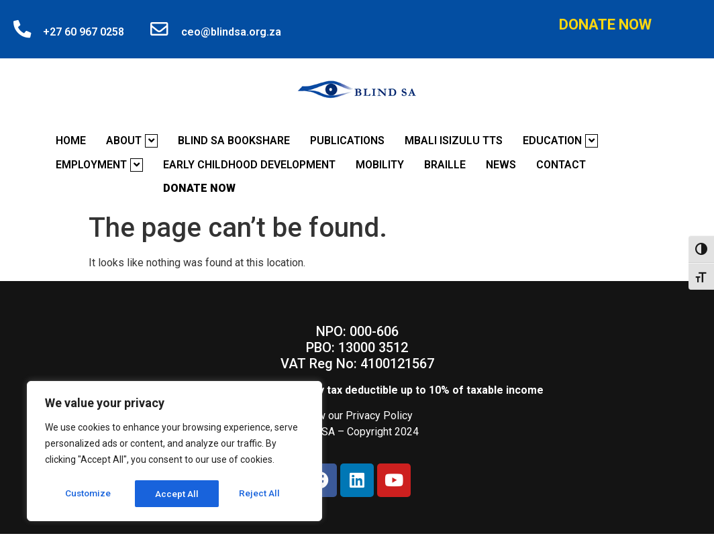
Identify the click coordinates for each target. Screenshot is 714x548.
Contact (561, 164)
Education (560, 141)
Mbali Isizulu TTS (454, 140)
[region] (174, 452)
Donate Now (605, 24)
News (501, 164)
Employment (99, 165)
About (132, 141)
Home (71, 140)
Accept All (263, 493)
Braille (445, 164)
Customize (88, 493)
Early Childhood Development (249, 164)
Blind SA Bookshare (234, 140)
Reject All (176, 493)
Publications (347, 140)
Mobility (380, 164)
